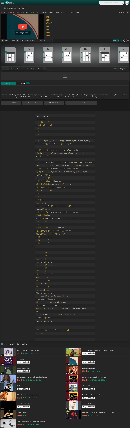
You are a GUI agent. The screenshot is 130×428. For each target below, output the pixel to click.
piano (12, 69)
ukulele (19, 69)
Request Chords (89, 353)
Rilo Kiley (21, 8)
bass (39, 69)
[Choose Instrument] (44, 68)
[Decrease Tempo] (2, 40)
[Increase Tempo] (17, 40)
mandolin (26, 69)
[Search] (121, 3)
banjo (32, 69)
